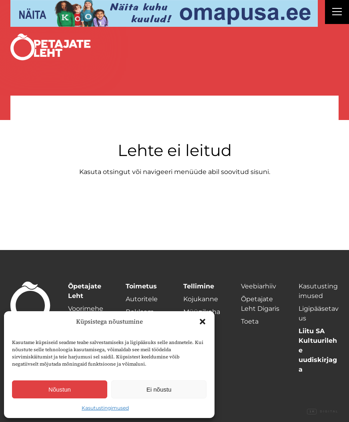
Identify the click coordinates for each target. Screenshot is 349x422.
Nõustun (59, 389)
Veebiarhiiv (258, 286)
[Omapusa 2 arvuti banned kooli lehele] (164, 13)
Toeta (250, 321)
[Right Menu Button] (337, 12)
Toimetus (141, 286)
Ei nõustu (159, 389)
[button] (203, 322)
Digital (322, 411)
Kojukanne (200, 299)
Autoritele (142, 299)
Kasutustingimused (105, 408)
